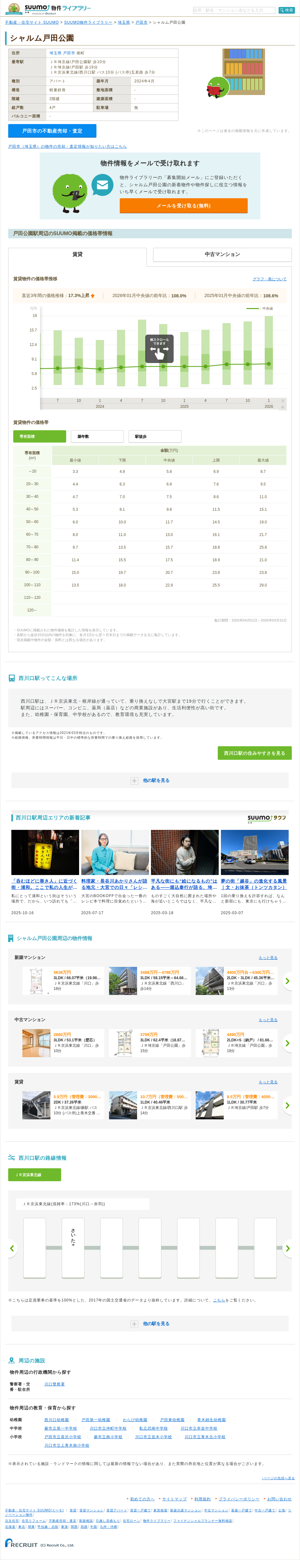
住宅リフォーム (34, 1520)
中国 (93, 1526)
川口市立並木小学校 (153, 1437)
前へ (13, 1248)
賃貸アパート (117, 1510)
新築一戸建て (241, 1510)
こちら (219, 1300)
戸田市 (142, 22)
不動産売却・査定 (63, 1520)
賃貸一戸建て (140, 1510)
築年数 (83, 436)
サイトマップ (174, 1499)
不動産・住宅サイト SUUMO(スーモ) (34, 1510)
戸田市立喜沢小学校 (62, 1437)
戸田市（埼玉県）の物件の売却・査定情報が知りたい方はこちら (67, 146)
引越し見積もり (108, 1520)
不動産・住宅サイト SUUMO (32, 22)
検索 (289, 10)
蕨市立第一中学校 (60, 1428)
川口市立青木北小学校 (205, 1437)
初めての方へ (142, 1499)
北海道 (10, 1526)
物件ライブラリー (157, 1520)
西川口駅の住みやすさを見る (255, 753)
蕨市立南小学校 (108, 1437)
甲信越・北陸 (48, 1526)
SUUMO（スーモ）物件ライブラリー (48, 9)
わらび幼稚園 (135, 1420)
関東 (31, 1526)
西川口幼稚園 (56, 1420)
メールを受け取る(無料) (184, 205)
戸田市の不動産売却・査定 (52, 131)
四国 (84, 1526)
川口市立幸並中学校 (199, 1428)
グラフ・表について (270, 279)
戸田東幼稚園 (172, 1420)
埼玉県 (124, 22)
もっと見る (268, 958)
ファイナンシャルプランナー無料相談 (202, 1520)
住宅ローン (131, 1520)
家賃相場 (160, 1510)
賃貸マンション (91, 1510)
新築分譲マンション (185, 1510)
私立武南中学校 (153, 1428)
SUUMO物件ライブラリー (88, 22)
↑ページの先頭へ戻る (278, 1478)
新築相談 (86, 1520)
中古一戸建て (265, 1510)
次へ (287, 1248)
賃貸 (73, 1510)
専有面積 (27, 436)
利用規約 (202, 1499)
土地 (281, 1510)
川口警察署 (54, 1384)
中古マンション (216, 1510)
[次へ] (287, 981)
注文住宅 (12, 1520)
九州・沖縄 (108, 1526)
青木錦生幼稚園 (211, 1420)
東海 (64, 1526)
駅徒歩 (141, 436)
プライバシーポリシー (239, 1499)
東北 (21, 1526)
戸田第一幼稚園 (96, 1420)
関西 (74, 1526)
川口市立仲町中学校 (108, 1428)
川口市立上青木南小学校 (66, 1445)
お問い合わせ (279, 1499)
